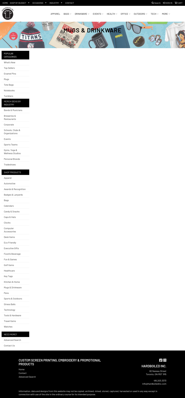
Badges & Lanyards (13, 194)
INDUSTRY (54, 3)
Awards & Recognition (15, 189)
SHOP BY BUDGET (18, 3)
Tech (155, 13)
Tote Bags (9, 84)
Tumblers (8, 96)
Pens (6, 293)
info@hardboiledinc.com (154, 383)
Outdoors (140, 13)
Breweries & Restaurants (10, 117)
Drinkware (82, 13)
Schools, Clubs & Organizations (12, 132)
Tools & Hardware (12, 315)
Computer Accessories (10, 230)
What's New (9, 62)
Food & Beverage (12, 253)
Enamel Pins (10, 73)
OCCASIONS (37, 3)
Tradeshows (10, 164)
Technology (9, 309)
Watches (8, 326)
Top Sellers (9, 68)
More (166, 13)
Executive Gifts (11, 248)
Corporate (9, 124)
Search (156, 3)
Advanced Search (12, 340)
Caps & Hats (10, 217)
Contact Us (9, 345)
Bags (67, 13)
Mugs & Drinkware (13, 287)
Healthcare (9, 270)
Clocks (7, 222)
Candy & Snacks (12, 211)
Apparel (55, 13)
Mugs (6, 79)
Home (21, 369)
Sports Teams (10, 144)
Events (98, 13)
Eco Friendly (10, 242)
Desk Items (9, 237)
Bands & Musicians (13, 110)
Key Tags (8, 276)
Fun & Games (10, 259)
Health (112, 13)
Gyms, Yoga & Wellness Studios (12, 152)
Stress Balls (9, 304)
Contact (23, 373)
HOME (5, 3)
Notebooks (9, 90)
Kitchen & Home (12, 282)
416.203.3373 (160, 380)
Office (125, 13)
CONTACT (69, 3)
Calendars (9, 205)
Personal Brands (12, 159)
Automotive (9, 183)
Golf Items (9, 265)
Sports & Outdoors (13, 298)
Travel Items (10, 321)
